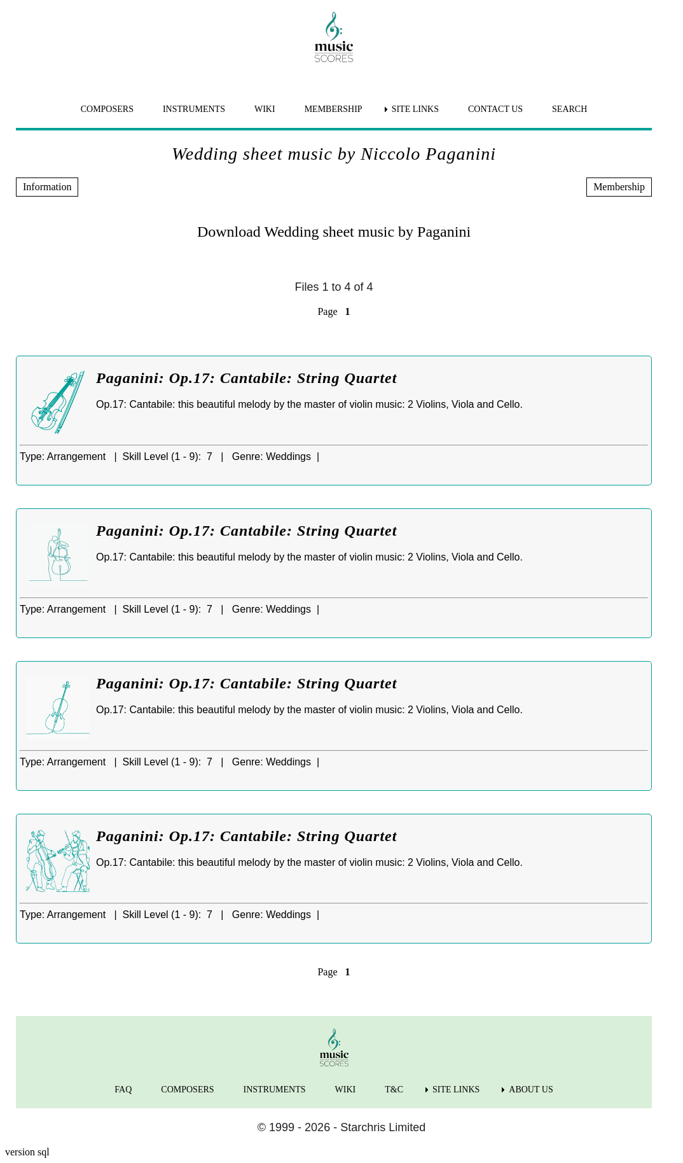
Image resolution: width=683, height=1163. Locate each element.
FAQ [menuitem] (123, 1089)
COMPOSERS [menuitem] (107, 109)
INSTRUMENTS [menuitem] (194, 109)
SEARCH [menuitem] (569, 109)
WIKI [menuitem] (264, 109)
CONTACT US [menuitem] (495, 109)
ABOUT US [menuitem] (531, 1089)
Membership (619, 186)
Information (47, 186)
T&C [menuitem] (394, 1089)
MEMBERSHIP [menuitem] (333, 109)
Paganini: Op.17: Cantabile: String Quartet (246, 378)
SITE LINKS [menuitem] (415, 109)
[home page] (334, 37)
